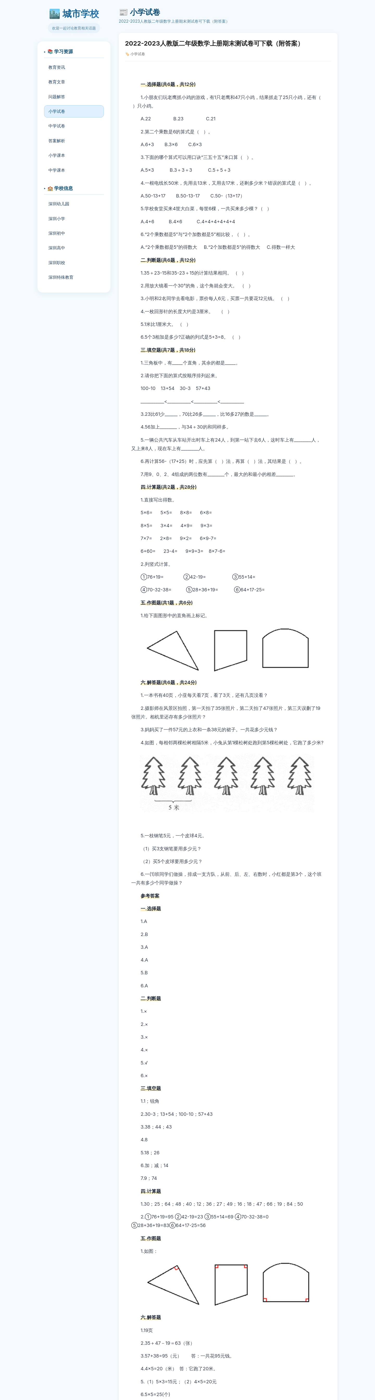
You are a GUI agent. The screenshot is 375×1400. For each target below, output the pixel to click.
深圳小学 (56, 218)
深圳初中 (56, 233)
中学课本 (56, 170)
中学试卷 (56, 125)
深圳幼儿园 (58, 203)
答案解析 (56, 140)
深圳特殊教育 (60, 277)
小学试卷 (56, 111)
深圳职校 (56, 262)
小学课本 (56, 155)
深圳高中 (56, 247)
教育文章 (56, 81)
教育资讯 (56, 67)
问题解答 (56, 96)
